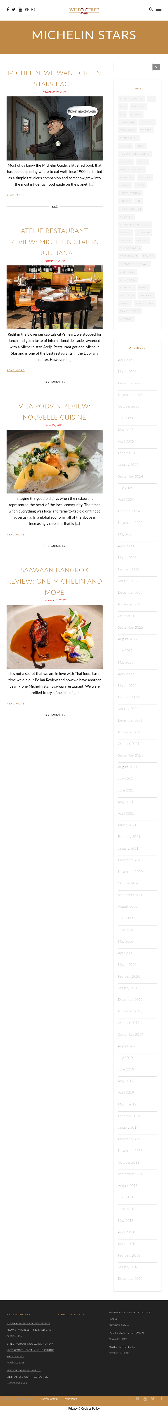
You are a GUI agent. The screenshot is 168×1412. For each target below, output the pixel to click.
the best (146, 295)
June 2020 (126, 929)
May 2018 (126, 1220)
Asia (123, 106)
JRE (138, 201)
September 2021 (130, 755)
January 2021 (128, 848)
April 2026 (126, 360)
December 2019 (130, 999)
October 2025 (129, 406)
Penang (142, 240)
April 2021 (126, 813)
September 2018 (130, 1174)
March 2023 (127, 557)
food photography (135, 153)
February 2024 (129, 511)
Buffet (136, 114)
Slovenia (127, 287)
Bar (122, 114)
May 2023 (126, 534)
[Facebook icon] (8, 10)
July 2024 (125, 488)
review (148, 256)
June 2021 (126, 790)
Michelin (143, 232)
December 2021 (130, 720)
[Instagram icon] (33, 10)
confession (129, 138)
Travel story (130, 311)
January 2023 (128, 581)
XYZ (55, 206)
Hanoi (142, 161)
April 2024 (126, 499)
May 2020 (126, 941)
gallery (126, 161)
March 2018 (127, 1243)
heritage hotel (132, 169)
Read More (15, 194)
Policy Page (70, 1398)
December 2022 (130, 592)
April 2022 (126, 674)
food (140, 146)
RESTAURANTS (54, 381)
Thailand (127, 295)
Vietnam (126, 319)
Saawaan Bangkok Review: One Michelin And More (54, 581)
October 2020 (129, 883)
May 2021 (126, 802)
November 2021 (130, 732)
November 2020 (130, 871)
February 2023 (129, 569)
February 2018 (129, 1255)
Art (151, 98)
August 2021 (128, 767)
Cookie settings (50, 1398)
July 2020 (125, 918)
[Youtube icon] (20, 10)
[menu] (158, 9)
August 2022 (128, 639)
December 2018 (130, 1139)
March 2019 (127, 1104)
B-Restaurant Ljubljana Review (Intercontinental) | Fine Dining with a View (30, 1350)
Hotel (140, 185)
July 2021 (125, 778)
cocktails (127, 130)
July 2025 (125, 418)
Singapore (128, 279)
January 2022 (128, 708)
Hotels (125, 201)
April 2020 (126, 953)
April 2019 (126, 1092)
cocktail (147, 122)
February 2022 (129, 697)
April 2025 (126, 441)
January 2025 (128, 464)
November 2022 (130, 604)
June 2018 (126, 1208)
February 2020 (129, 976)
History (145, 177)
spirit (143, 287)
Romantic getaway (134, 264)
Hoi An (125, 185)
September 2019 (130, 1034)
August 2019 (128, 1046)
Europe (125, 146)
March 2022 (127, 685)
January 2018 (128, 1267)
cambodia (127, 122)
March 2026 (127, 371)
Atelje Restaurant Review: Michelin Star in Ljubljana (54, 242)
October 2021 (129, 743)
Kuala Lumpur (130, 208)
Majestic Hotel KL (122, 1346)
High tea (126, 177)
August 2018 (128, 1185)
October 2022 (129, 616)
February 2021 (129, 836)
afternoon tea (132, 98)
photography (130, 248)
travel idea (145, 303)
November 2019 (130, 1011)
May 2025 (126, 429)
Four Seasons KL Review (126, 1332)
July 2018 (125, 1197)
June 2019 (126, 1069)
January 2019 (128, 1127)
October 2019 (129, 1022)
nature (125, 240)
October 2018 (129, 1162)
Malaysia (127, 216)
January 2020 (128, 988)
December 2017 (130, 1278)
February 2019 (129, 1116)
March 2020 (127, 964)
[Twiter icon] (14, 10)
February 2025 (129, 453)
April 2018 (126, 1232)
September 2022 (130, 627)
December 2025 (130, 383)
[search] (151, 9)
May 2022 (126, 662)
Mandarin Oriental (135, 224)
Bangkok (138, 106)
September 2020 (130, 895)
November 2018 (130, 1150)
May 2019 (126, 1081)
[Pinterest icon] (26, 10)
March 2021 (127, 825)
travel (125, 303)
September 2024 (130, 476)
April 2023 (126, 546)
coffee (146, 130)
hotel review (130, 193)
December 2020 (130, 860)
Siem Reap (127, 271)
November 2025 (130, 394)
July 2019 (125, 1057)
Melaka (125, 232)
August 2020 (128, 906)
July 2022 (125, 650)
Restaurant (129, 256)
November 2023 (130, 522)
